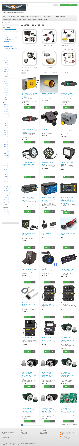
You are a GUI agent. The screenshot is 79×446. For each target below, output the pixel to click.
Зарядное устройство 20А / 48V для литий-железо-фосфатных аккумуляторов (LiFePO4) (29, 95)
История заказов (43, 433)
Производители (24, 436)
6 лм (4, 169)
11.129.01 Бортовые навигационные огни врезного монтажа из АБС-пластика (68, 95)
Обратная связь (24, 432)
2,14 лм (5, 167)
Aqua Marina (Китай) (7, 39)
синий (5, 108)
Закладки (42, 434)
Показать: (66, 72)
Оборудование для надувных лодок (27, 16)
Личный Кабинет (43, 432)
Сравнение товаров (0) (25, 70)
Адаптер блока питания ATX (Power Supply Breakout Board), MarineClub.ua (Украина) (67, 409)
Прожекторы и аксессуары (29, 67)
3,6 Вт (5, 92)
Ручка (5, 65)
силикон (5, 153)
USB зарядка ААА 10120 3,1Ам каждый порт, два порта (29, 269)
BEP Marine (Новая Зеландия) (9, 48)
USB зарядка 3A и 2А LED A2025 (68, 233)
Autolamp (5, 43)
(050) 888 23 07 (70, 433)
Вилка (5, 64)
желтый (5, 109)
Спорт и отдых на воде (27, 19)
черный (5, 111)
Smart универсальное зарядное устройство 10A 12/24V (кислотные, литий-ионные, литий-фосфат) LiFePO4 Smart (68, 200)
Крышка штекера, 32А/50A (49, 93)
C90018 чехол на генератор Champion (68, 128)
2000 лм (5, 174)
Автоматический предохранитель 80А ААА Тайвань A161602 (49, 339)
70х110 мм (6, 195)
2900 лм (5, 178)
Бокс (5, 60)
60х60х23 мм (6, 192)
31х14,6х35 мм (6, 190)
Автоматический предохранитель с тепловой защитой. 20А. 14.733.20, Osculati (48, 374)
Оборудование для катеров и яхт (13, 16)
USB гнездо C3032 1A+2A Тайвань (48, 233)
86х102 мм (6, 202)
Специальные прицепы (42, 19)
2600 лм (5, 176)
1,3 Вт (5, 85)
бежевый (5, 213)
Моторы (4, 16)
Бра (4, 58)
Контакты (3, 433)
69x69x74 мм (6, 193)
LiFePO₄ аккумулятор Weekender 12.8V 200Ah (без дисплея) (29, 199)
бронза (5, 141)
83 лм (5, 171)
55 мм (5, 121)
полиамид (6, 157)
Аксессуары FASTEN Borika (40, 16)
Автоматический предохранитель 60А (67, 303)
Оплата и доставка (5, 434)
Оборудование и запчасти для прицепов (10, 19)
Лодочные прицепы (49, 16)
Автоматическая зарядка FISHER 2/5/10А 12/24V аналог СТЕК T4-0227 (68, 269)
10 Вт (5, 97)
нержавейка (6, 214)
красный (5, 115)
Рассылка (42, 436)
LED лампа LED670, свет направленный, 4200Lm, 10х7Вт (29, 164)
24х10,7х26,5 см (7, 186)
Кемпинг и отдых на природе (60, 16)
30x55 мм (5, 188)
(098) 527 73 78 (64, 433)
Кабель (5, 71)
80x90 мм (5, 197)
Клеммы (5, 73)
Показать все (5, 53)
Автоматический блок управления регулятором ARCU (29, 304)
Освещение (49, 67)
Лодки (20, 19)
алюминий (6, 155)
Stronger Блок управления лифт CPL (29, 233)
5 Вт (4, 94)
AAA (4, 35)
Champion (5, 50)
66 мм (5, 127)
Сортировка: (46, 72)
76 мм (5, 129)
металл (5, 146)
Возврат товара (24, 433)
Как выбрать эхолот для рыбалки (8, 432)
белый (5, 104)
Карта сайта (23, 434)
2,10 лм (5, 165)
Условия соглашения (5, 437)
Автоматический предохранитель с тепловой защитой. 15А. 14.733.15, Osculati (29, 374)
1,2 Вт (5, 83)
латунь (5, 144)
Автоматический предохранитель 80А (28, 338)
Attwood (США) (6, 41)
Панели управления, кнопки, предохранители (30, 46)
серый (5, 106)
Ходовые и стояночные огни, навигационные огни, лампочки (49, 47)
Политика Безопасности (6, 436)
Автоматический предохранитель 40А (47, 303)
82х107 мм (6, 201)
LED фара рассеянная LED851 (47, 163)
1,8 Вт (5, 87)
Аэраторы (68, 67)
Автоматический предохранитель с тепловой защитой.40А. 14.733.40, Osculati (48, 409)
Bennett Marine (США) (8, 46)
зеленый (5, 113)
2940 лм (5, 180)
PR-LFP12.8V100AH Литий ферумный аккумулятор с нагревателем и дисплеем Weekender (49, 199)
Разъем (5, 74)
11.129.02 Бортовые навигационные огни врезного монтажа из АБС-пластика (29, 130)
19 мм (5, 219)
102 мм (5, 130)
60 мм (5, 125)
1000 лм (5, 172)
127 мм (5, 132)
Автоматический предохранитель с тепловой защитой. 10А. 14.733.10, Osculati (67, 339)
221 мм (5, 136)
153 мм (5, 134)
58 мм (5, 123)
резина (5, 148)
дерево (5, 142)
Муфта (5, 67)
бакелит (5, 150)
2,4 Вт (5, 90)
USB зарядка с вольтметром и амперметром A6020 (47, 269)
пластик (5, 151)
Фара (5, 62)
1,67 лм (5, 163)
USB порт (5, 69)
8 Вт (4, 95)
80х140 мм (6, 199)
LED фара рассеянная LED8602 (67, 163)
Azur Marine (6, 44)
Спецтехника (34, 19)
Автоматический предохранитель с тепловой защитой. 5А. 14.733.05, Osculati (67, 374)
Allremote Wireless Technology (9, 37)
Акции (22, 437)
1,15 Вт (5, 88)
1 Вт (4, 81)
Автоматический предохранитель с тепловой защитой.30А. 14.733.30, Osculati (28, 409)
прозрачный (6, 117)
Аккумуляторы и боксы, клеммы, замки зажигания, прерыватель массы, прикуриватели (68, 47)
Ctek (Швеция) (6, 52)
